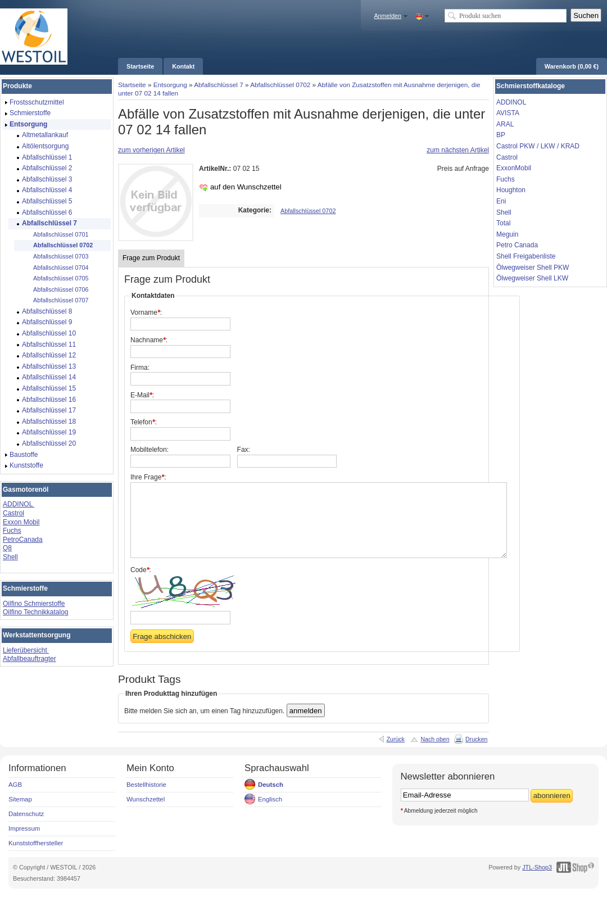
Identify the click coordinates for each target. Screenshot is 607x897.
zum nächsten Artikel (458, 150)
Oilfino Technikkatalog (36, 612)
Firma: (140, 368)
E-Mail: (142, 395)
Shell (10, 557)
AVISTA (507, 113)
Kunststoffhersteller (35, 843)
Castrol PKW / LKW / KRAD (537, 146)
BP (500, 135)
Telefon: (143, 422)
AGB (15, 784)
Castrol (13, 513)
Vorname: (146, 312)
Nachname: (148, 340)
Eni (501, 201)
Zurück (396, 739)
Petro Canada (517, 245)
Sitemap (20, 799)
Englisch (270, 799)
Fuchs (12, 530)
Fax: (243, 450)
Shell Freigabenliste (525, 256)
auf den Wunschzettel (246, 187)
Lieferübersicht (26, 650)
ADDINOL (18, 504)
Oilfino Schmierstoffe (34, 604)
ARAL (505, 124)
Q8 (7, 548)
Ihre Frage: (148, 477)
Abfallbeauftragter (29, 659)
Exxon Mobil (21, 522)
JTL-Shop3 (537, 867)
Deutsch (270, 784)
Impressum (24, 828)
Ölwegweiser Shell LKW (532, 278)
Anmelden (387, 15)
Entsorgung (170, 84)
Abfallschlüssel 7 (218, 84)
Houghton (511, 190)
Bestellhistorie (146, 784)
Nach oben (434, 739)
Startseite (132, 84)
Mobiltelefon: (149, 450)
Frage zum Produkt (151, 258)
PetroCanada (23, 539)
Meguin (507, 234)
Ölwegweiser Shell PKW (532, 267)
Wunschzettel (145, 799)
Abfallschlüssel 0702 (280, 84)
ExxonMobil (513, 168)
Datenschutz (26, 813)
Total (503, 223)
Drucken (476, 739)
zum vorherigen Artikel (151, 150)
